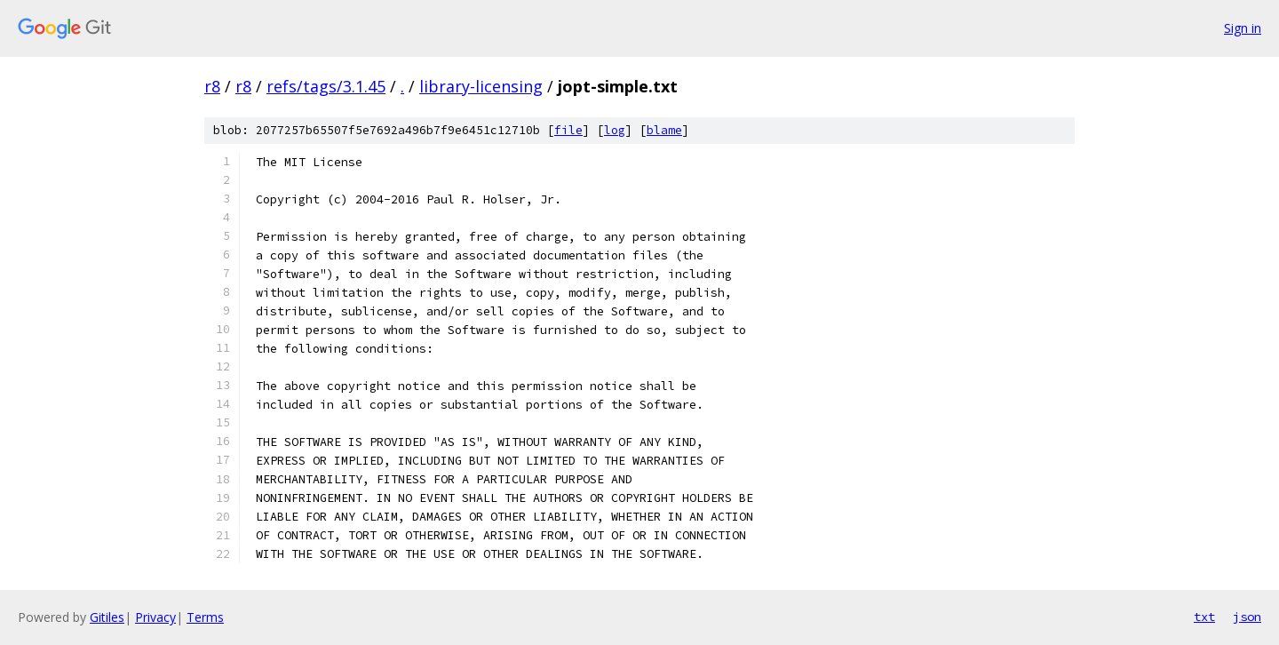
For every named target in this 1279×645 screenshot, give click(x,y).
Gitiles (107, 617)
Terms (205, 617)
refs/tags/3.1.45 (325, 86)
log (614, 130)
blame (664, 130)
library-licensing (481, 86)
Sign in (1242, 28)
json (1247, 617)
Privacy (155, 617)
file (568, 130)
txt (1204, 617)
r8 (212, 86)
